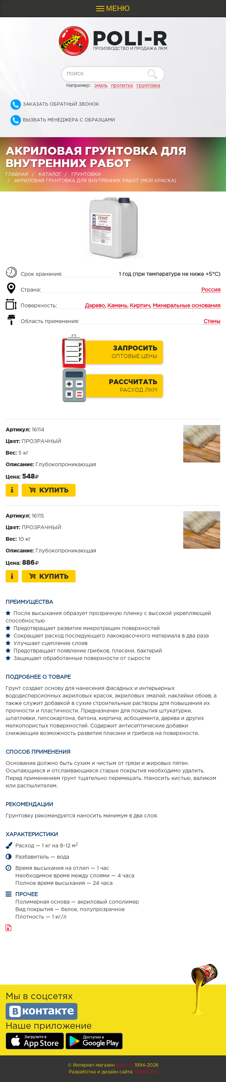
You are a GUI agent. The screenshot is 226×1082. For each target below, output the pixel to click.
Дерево (95, 306)
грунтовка (148, 86)
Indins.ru (145, 1072)
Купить (48, 490)
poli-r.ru (124, 1065)
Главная (17, 174)
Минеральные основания (186, 306)
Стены (212, 321)
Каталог (50, 174)
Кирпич (140, 306)
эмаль (100, 86)
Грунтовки (86, 174)
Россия (210, 290)
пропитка (122, 86)
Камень (117, 306)
